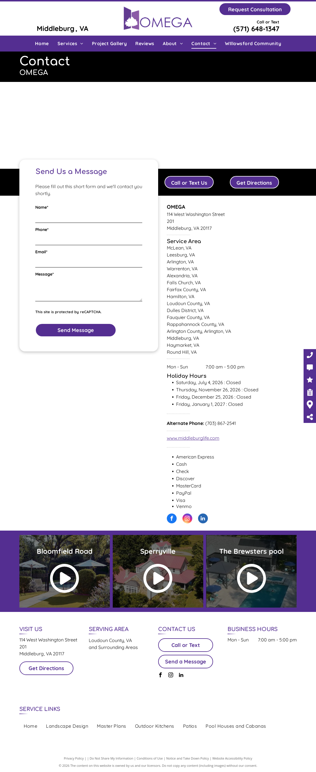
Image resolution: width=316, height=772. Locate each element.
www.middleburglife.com (193, 438)
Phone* (42, 229)
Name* (41, 207)
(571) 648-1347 (256, 28)
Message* (44, 274)
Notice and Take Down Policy (187, 758)
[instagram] (187, 519)
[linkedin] (203, 519)
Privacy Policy (74, 758)
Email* (41, 251)
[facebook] (172, 519)
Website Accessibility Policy (232, 758)
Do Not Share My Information (111, 758)
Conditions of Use (150, 758)
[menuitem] (42, 43)
